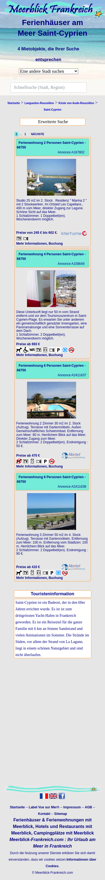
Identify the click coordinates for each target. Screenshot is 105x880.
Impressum (72, 807)
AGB (88, 807)
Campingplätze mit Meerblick (64, 833)
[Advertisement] (51, 728)
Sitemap (60, 814)
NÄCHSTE (36, 134)
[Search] (48, 87)
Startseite (17, 807)
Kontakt (44, 814)
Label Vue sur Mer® (44, 807)
